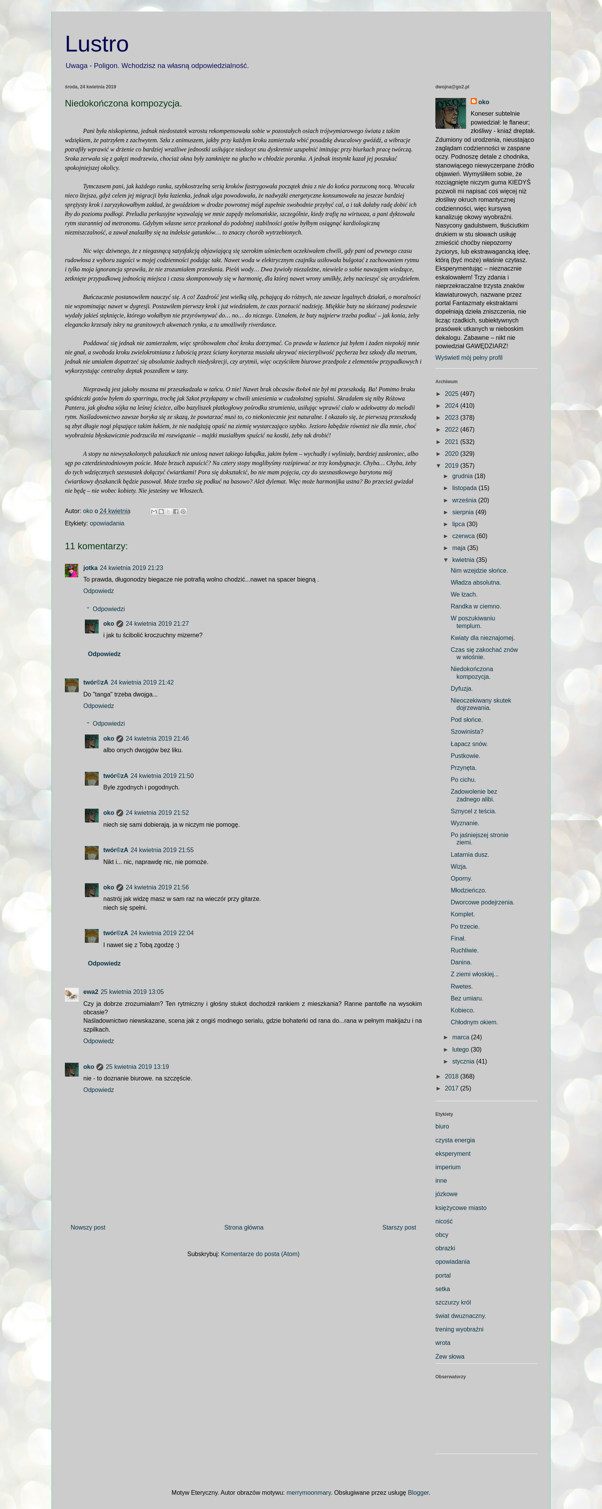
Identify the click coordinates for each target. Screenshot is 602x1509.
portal (443, 1275)
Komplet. (463, 914)
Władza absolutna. (476, 582)
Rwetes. (462, 986)
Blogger (418, 1492)
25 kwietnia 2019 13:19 (137, 1067)
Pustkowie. (465, 756)
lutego (461, 1049)
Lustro (97, 44)
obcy (441, 1234)
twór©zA (95, 682)
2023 (452, 417)
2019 (452, 465)
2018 (452, 1076)
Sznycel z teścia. (473, 811)
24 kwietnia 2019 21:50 (162, 776)
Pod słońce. (467, 719)
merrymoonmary (308, 1492)
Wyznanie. (465, 823)
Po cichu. (463, 779)
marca (461, 1037)
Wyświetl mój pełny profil (469, 357)
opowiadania (107, 523)
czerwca (464, 536)
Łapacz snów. (469, 744)
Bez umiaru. (467, 998)
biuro (442, 1126)
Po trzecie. (465, 926)
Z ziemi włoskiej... (475, 974)
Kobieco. (463, 1010)
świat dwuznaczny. (460, 1316)
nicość (444, 1221)
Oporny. (461, 878)
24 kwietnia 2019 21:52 (157, 812)
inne (441, 1180)
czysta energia (455, 1140)
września (465, 500)
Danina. (461, 962)
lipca (459, 524)
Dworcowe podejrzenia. (482, 902)
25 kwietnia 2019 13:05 (132, 992)
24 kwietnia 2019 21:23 (131, 568)
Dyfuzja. (462, 688)
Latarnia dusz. (470, 854)
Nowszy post (88, 1227)
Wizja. (459, 866)
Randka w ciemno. (476, 606)
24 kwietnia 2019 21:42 (142, 682)
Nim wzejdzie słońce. (479, 570)
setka (442, 1289)
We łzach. (464, 594)
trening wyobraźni (459, 1329)
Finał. (458, 938)
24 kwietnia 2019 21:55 (162, 850)
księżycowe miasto (460, 1208)
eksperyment (453, 1153)
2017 (452, 1088)
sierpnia (463, 512)
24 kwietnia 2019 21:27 (157, 623)
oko (108, 623)
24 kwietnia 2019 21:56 (157, 887)
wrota (442, 1342)
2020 (452, 453)
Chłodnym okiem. (474, 1022)
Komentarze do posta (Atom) (260, 1254)
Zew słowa (450, 1356)
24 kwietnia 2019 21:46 (157, 738)
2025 (452, 394)
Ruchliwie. (465, 950)
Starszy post (399, 1227)
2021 (452, 442)
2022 (452, 429)
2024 (452, 405)
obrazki (445, 1248)
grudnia (463, 476)
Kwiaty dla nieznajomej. (483, 638)
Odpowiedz (98, 591)
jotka (90, 568)
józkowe (446, 1194)
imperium (448, 1167)
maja (459, 548)
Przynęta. (464, 767)
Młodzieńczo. (468, 890)
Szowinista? (467, 731)
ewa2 (90, 992)
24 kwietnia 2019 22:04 (162, 933)
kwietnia (464, 560)
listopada (465, 488)
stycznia (464, 1061)
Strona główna (243, 1227)
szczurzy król (453, 1302)
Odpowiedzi (109, 609)
